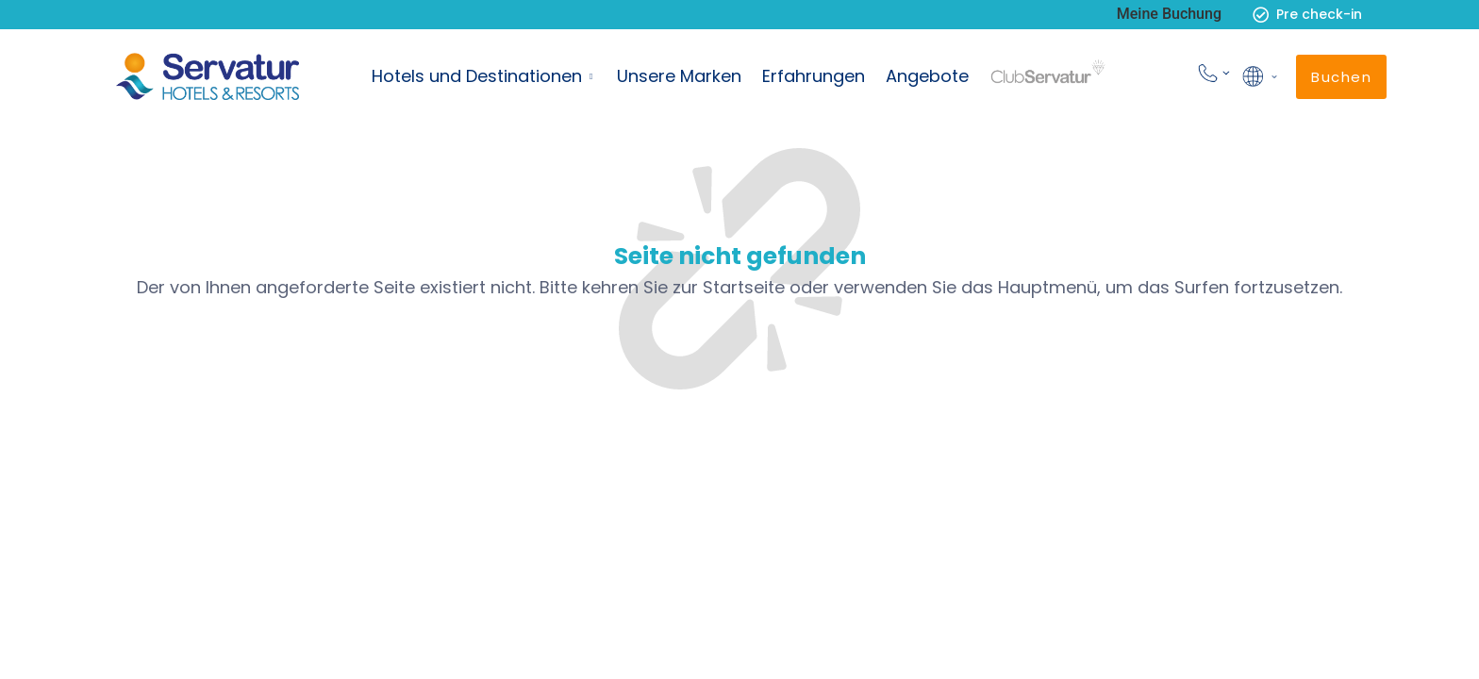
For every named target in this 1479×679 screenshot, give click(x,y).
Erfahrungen (813, 76)
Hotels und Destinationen (477, 76)
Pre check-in (1319, 14)
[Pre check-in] (1261, 15)
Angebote (927, 76)
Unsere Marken (679, 76)
